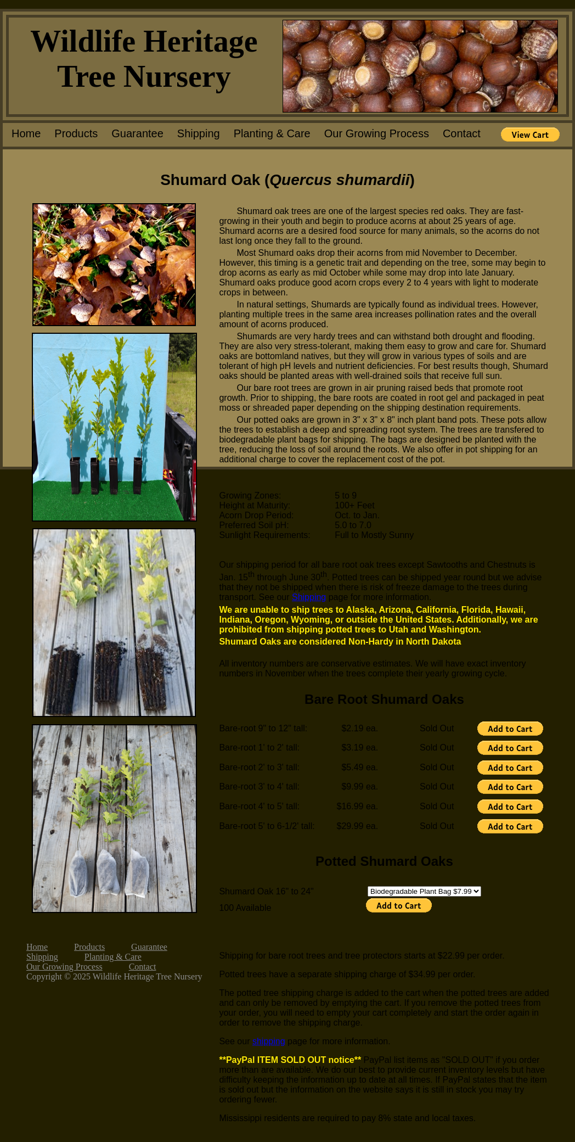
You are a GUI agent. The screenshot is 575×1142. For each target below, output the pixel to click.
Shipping (198, 133)
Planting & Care (272, 133)
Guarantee (137, 133)
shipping (268, 1041)
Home (26, 133)
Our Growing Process (376, 133)
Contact (462, 133)
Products (76, 133)
